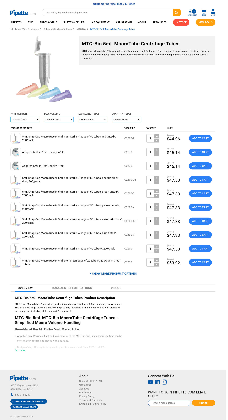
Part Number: (18, 113)
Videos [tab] (116, 288)
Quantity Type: (121, 113)
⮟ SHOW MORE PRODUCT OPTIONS (113, 273)
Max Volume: (52, 113)
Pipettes (16, 22)
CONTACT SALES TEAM (24, 407)
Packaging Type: (88, 113)
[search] (177, 12)
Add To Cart (200, 138)
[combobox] (112, 12)
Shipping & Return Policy (92, 404)
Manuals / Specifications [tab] (72, 288)
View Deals (206, 22)
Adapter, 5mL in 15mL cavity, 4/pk (43, 152)
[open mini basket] (204, 12)
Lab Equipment (100, 22)
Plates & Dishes (74, 22)
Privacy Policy (87, 396)
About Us (84, 388)
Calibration (124, 22)
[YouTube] (150, 382)
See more (20, 350)
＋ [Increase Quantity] (156, 136)
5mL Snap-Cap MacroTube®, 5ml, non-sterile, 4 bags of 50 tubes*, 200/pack (68, 248)
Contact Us (85, 384)
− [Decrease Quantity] (157, 140)
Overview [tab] (25, 288)
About (142, 22)
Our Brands (85, 392)
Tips (30, 22)
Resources (159, 22)
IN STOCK (181, 22)
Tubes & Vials (48, 22)
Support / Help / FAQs (91, 381)
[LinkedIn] (157, 382)
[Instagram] (164, 382)
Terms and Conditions (91, 400)
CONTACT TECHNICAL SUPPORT (28, 401)
